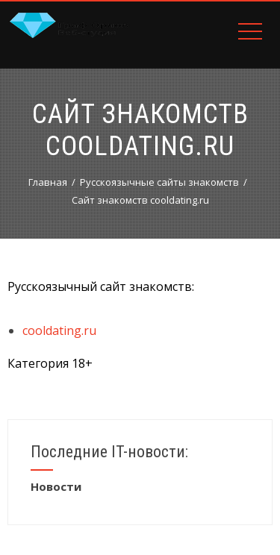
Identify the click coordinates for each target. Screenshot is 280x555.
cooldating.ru (59, 330)
